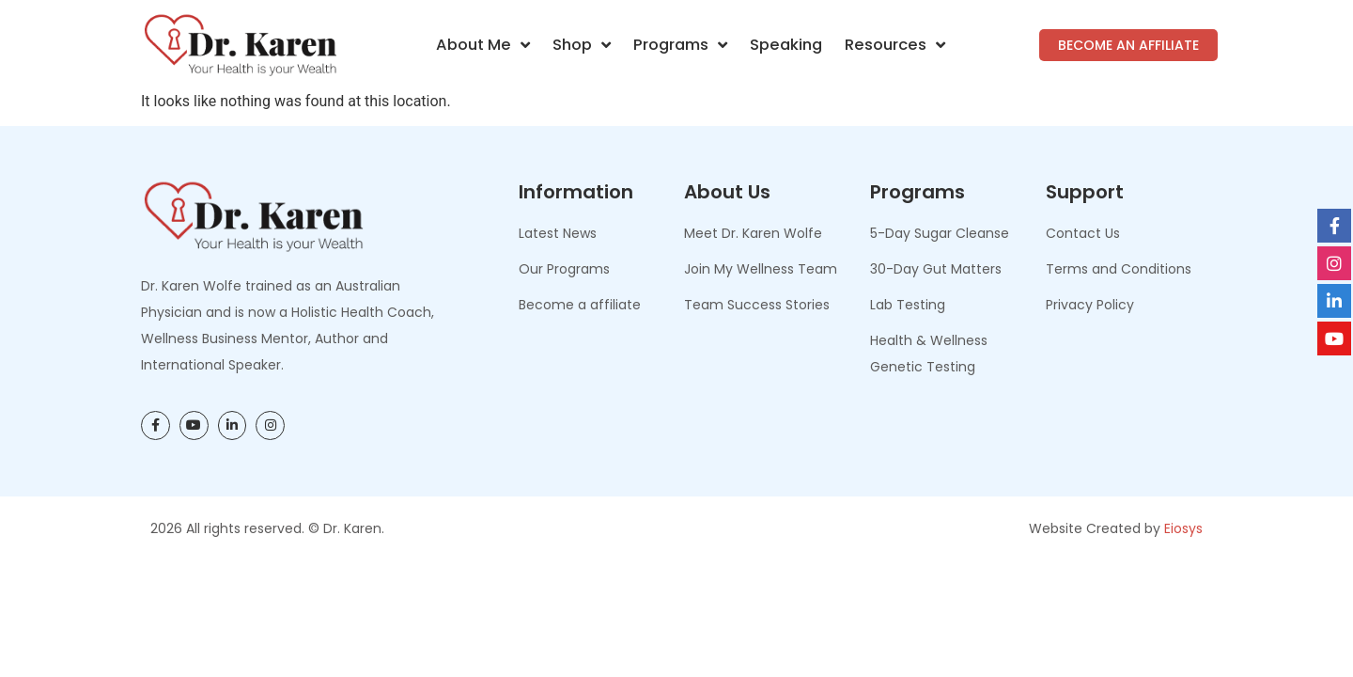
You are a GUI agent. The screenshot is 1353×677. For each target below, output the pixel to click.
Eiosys (1183, 528)
